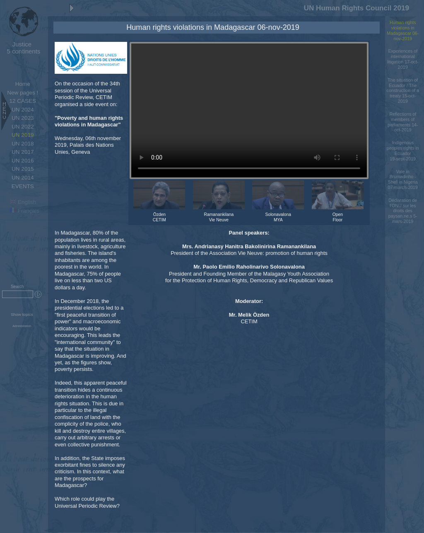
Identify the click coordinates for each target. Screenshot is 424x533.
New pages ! (22, 93)
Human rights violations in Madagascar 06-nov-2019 (403, 30)
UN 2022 (23, 127)
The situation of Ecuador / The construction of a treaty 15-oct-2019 (403, 91)
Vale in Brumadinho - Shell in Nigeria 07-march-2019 (403, 179)
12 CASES (22, 101)
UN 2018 (23, 144)
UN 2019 (23, 135)
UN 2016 (23, 160)
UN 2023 (23, 118)
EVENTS (23, 186)
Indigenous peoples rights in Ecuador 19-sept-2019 (403, 150)
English (23, 202)
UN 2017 (23, 152)
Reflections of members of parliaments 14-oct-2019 (403, 121)
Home (22, 84)
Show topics (22, 314)
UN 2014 (23, 177)
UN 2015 (23, 169)
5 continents (21, 48)
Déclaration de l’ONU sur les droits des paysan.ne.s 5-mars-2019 (402, 211)
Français (24, 211)
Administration (21, 326)
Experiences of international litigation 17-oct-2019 (402, 58)
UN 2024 (23, 110)
